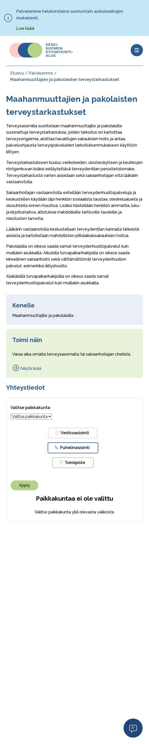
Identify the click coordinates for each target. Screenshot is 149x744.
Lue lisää (25, 28)
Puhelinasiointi (75, 447)
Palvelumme (41, 73)
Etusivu (17, 73)
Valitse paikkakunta (30, 407)
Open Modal (133, 728)
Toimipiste (75, 462)
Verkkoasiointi (75, 432)
